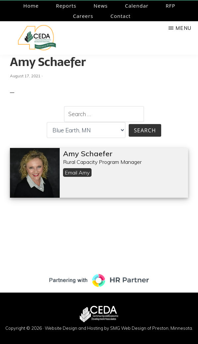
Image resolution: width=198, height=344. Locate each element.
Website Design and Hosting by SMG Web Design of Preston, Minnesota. (119, 328)
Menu (183, 28)
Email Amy (77, 172)
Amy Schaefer (48, 62)
